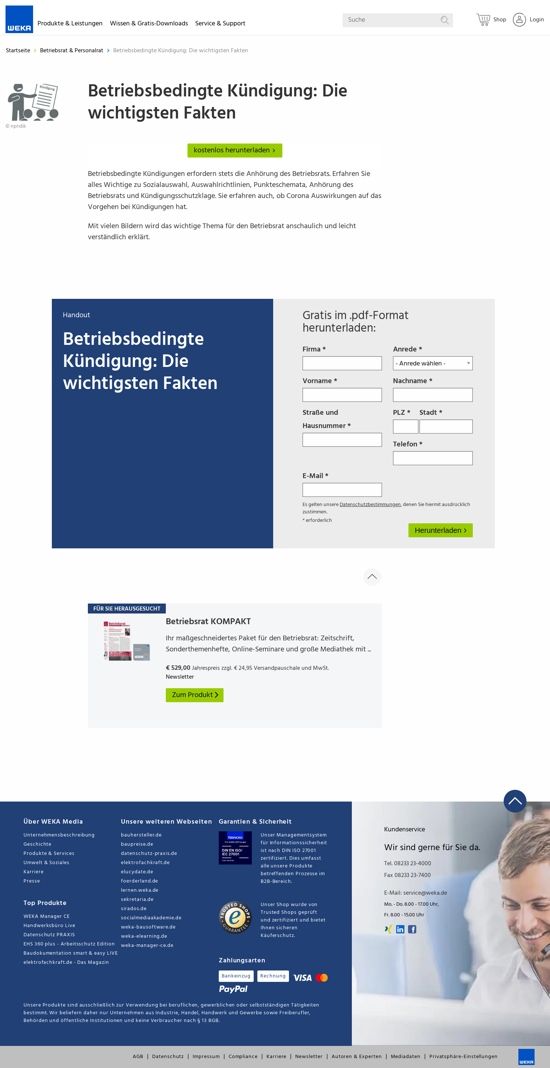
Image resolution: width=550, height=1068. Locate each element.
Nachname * (432, 388)
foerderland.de (139, 881)
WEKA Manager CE (47, 916)
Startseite (18, 51)
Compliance (243, 1057)
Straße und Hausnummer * (342, 427)
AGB (138, 1057)
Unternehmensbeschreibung (59, 835)
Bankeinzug (236, 976)
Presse (32, 881)
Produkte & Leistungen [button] (70, 25)
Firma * (342, 357)
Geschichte (37, 844)
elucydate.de (137, 872)
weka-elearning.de (144, 936)
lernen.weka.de (139, 890)
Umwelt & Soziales (46, 863)
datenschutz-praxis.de (149, 853)
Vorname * (342, 388)
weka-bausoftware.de (148, 927)
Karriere (33, 872)
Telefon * (432, 452)
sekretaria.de (137, 899)
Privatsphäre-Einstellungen (463, 1057)
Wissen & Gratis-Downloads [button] (149, 25)
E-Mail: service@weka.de (415, 893)
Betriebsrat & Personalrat (72, 51)
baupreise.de (137, 844)
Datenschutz (168, 1057)
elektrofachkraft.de (145, 863)
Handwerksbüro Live (49, 926)
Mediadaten (406, 1057)
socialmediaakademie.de (151, 918)
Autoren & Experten (357, 1057)
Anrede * (432, 357)
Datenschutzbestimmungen (370, 505)
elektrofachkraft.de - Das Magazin (66, 962)
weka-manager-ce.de (147, 945)
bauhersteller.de (141, 835)
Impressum (206, 1057)
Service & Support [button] (220, 25)
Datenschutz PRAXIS (49, 935)
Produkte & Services (49, 853)
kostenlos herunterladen (236, 150)
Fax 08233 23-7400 (407, 875)
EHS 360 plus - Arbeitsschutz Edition (69, 944)
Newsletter (308, 1057)
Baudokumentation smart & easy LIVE (71, 953)
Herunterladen (439, 530)
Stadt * (445, 420)
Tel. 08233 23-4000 (407, 863)
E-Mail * (342, 483)
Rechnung (273, 976)
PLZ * (405, 420)
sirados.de (133, 909)
